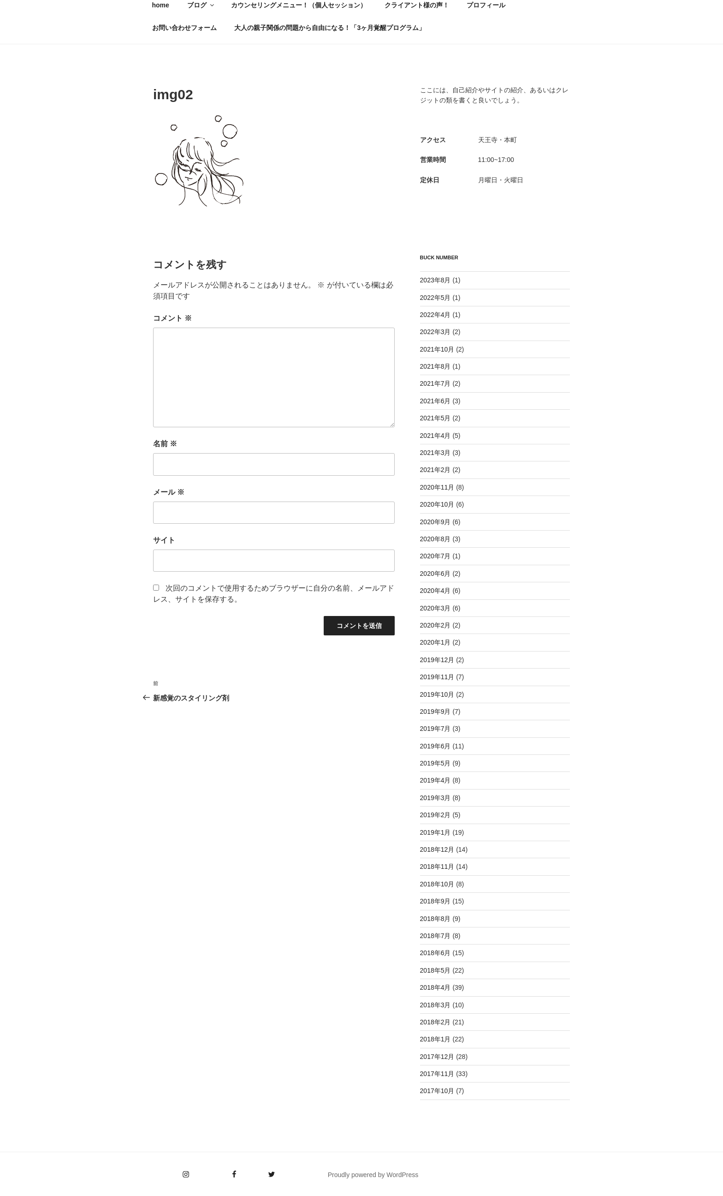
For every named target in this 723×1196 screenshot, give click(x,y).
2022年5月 (435, 297)
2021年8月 (435, 366)
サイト (164, 540)
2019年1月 (435, 832)
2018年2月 (435, 1022)
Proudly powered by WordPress (373, 1174)
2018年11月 (437, 866)
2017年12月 (437, 1056)
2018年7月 (435, 935)
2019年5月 (435, 763)
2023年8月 (435, 280)
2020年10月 (437, 504)
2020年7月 (435, 556)
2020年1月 (435, 642)
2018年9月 (435, 901)
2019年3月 (435, 797)
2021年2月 (435, 469)
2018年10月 (437, 884)
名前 (165, 444)
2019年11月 (437, 677)
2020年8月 (435, 539)
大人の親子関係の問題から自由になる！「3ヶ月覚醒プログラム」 (329, 27)
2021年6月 (435, 401)
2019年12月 (437, 660)
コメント (172, 318)
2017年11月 (437, 1073)
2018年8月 (435, 918)
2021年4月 (435, 435)
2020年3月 (435, 608)
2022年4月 (435, 314)
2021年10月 (437, 349)
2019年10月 (437, 694)
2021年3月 (435, 452)
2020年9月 (435, 522)
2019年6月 (435, 746)
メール (168, 492)
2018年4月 (435, 987)
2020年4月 (435, 590)
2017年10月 (437, 1090)
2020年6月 (435, 573)
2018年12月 (437, 849)
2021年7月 (435, 383)
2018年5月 (435, 970)
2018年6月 (435, 953)
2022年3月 (435, 331)
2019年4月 (435, 780)
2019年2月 (435, 815)
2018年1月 (435, 1039)
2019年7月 (435, 728)
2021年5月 (435, 418)
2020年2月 (435, 625)
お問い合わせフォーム (184, 27)
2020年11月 (437, 487)
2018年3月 (435, 1005)
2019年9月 (435, 711)
